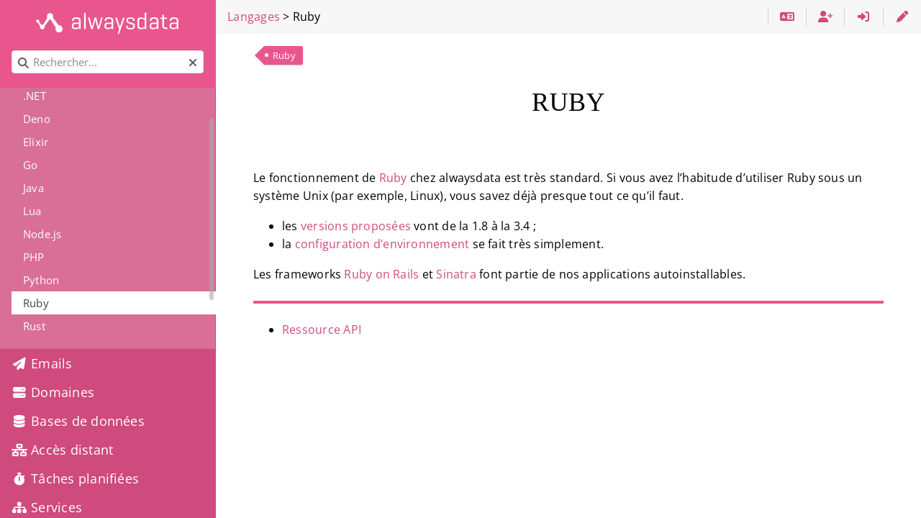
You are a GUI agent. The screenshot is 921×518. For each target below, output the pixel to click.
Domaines (53, 392)
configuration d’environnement (382, 244)
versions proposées (356, 226)
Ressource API (321, 329)
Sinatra (456, 274)
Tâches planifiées (75, 478)
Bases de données (78, 421)
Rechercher (12, 50)
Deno (36, 119)
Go (30, 165)
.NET (34, 95)
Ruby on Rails (381, 274)
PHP (34, 257)
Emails (42, 363)
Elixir (35, 142)
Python (41, 280)
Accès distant (62, 449)
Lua (32, 211)
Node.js (42, 234)
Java (33, 188)
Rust (34, 326)
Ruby (284, 55)
